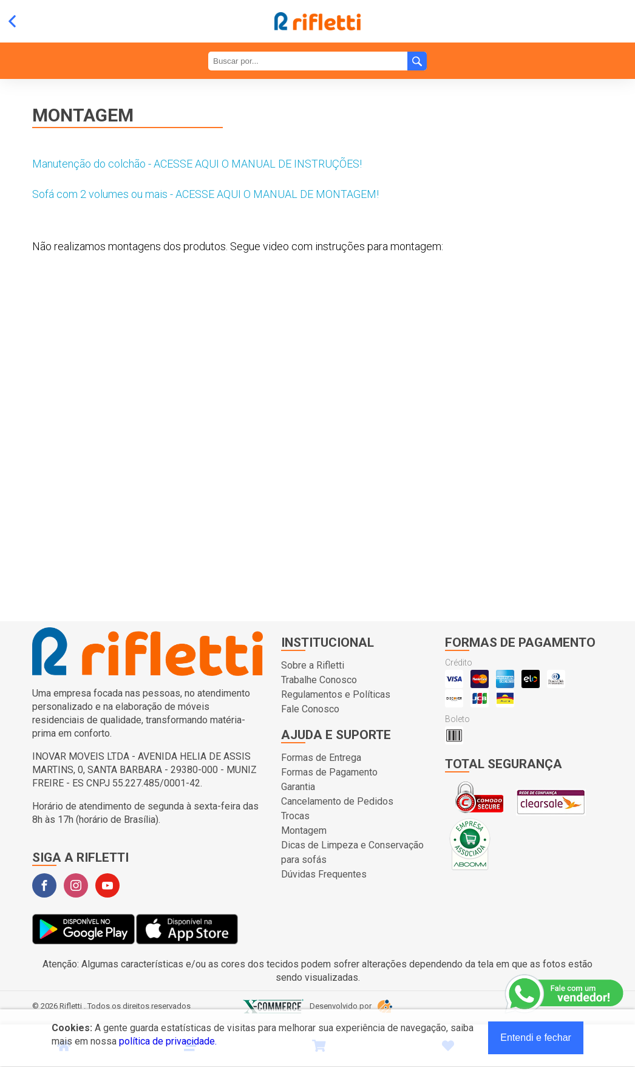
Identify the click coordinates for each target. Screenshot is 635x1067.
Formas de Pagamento (329, 772)
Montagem (304, 830)
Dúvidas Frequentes (324, 874)
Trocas (295, 816)
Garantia (298, 787)
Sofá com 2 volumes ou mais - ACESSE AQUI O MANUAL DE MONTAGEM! (205, 194)
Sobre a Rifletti (312, 665)
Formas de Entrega (321, 757)
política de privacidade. (168, 1041)
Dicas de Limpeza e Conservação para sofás (352, 852)
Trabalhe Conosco (319, 680)
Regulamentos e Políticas (335, 694)
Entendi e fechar (535, 1037)
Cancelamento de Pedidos (337, 801)
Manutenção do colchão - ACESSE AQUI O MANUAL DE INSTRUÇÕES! (197, 163)
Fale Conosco (310, 709)
